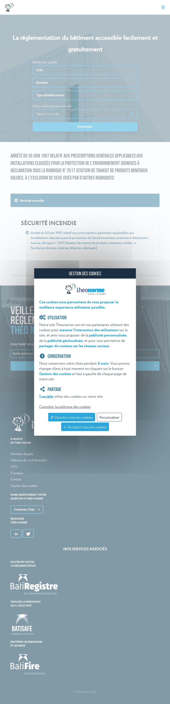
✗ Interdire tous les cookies (72, 417)
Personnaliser (109, 417)
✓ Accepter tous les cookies (85, 427)
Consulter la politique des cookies (65, 406)
